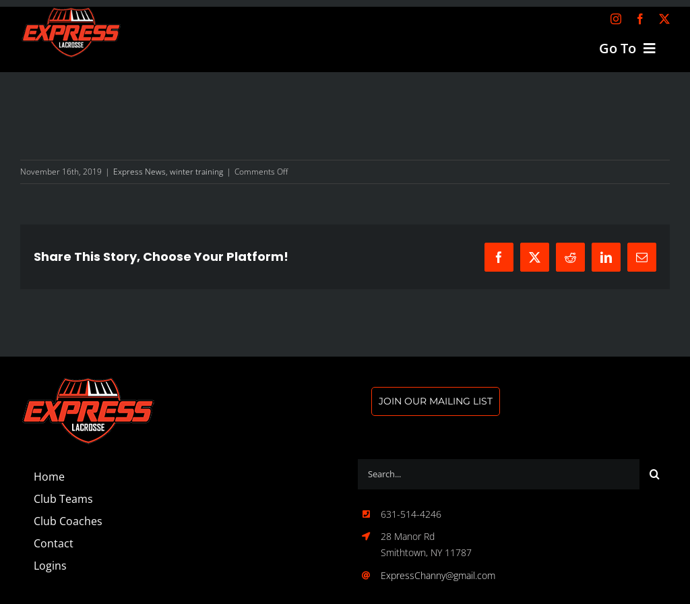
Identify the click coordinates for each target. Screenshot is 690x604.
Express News (139, 171)
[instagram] (615, 18)
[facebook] (640, 18)
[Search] (654, 474)
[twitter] (664, 18)
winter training (196, 171)
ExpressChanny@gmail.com (438, 575)
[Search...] (498, 474)
